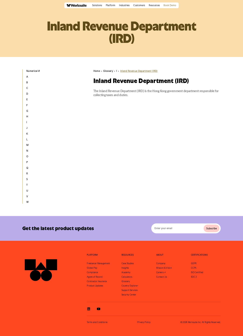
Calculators (127, 276)
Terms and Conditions (97, 322)
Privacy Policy (143, 322)
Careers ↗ (161, 272)
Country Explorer (130, 285)
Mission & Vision (164, 267)
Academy (126, 272)
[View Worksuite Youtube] (98, 309)
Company (160, 263)
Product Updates (95, 285)
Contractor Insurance (97, 281)
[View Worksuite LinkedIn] (89, 309)
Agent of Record (95, 276)
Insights (125, 267)
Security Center (129, 294)
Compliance (92, 272)
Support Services (130, 290)
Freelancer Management (98, 263)
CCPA (193, 267)
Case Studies (128, 263)
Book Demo (169, 5)
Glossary (126, 281)
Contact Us (161, 276)
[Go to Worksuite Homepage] (41, 268)
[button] (97, 5)
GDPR (194, 263)
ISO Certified (197, 272)
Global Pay (92, 267)
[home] (75, 5)
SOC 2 (194, 276)
